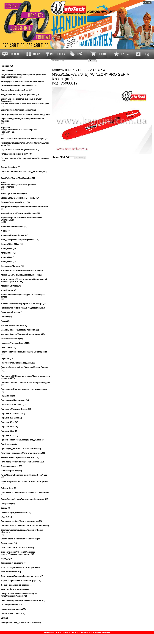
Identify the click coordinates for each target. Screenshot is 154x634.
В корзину (80, 157)
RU (149, 2)
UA (145, 2)
